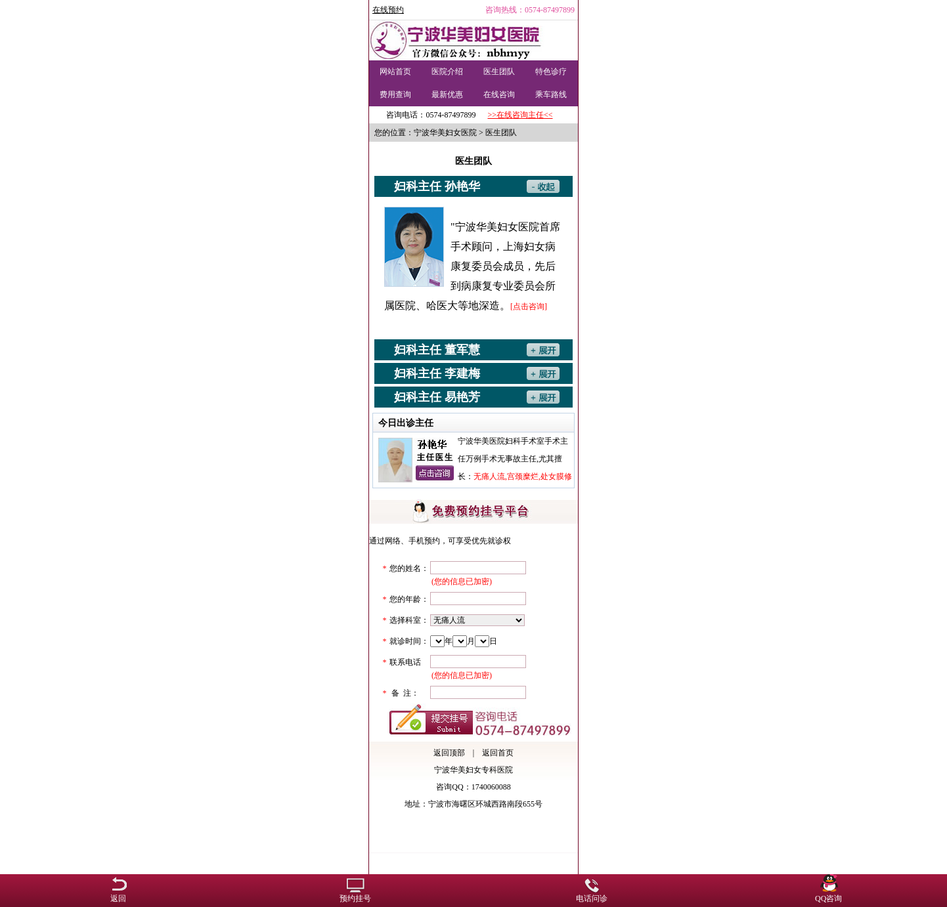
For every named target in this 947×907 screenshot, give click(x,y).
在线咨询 (499, 94)
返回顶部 (449, 752)
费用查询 (395, 94)
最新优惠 (447, 94)
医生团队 (499, 71)
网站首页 (395, 71)
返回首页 (498, 752)
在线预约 (388, 9)
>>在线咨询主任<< (519, 114)
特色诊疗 (551, 71)
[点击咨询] (528, 306)
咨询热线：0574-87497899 (530, 9)
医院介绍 (447, 71)
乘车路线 (551, 94)
